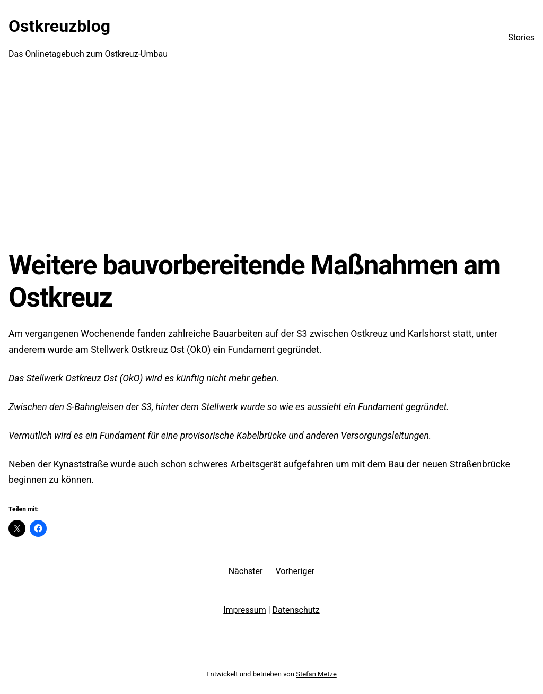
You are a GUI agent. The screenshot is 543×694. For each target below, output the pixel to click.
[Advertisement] (271, 162)
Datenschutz (296, 610)
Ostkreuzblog (59, 26)
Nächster (246, 571)
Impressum (244, 610)
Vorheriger (294, 571)
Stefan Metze (316, 674)
